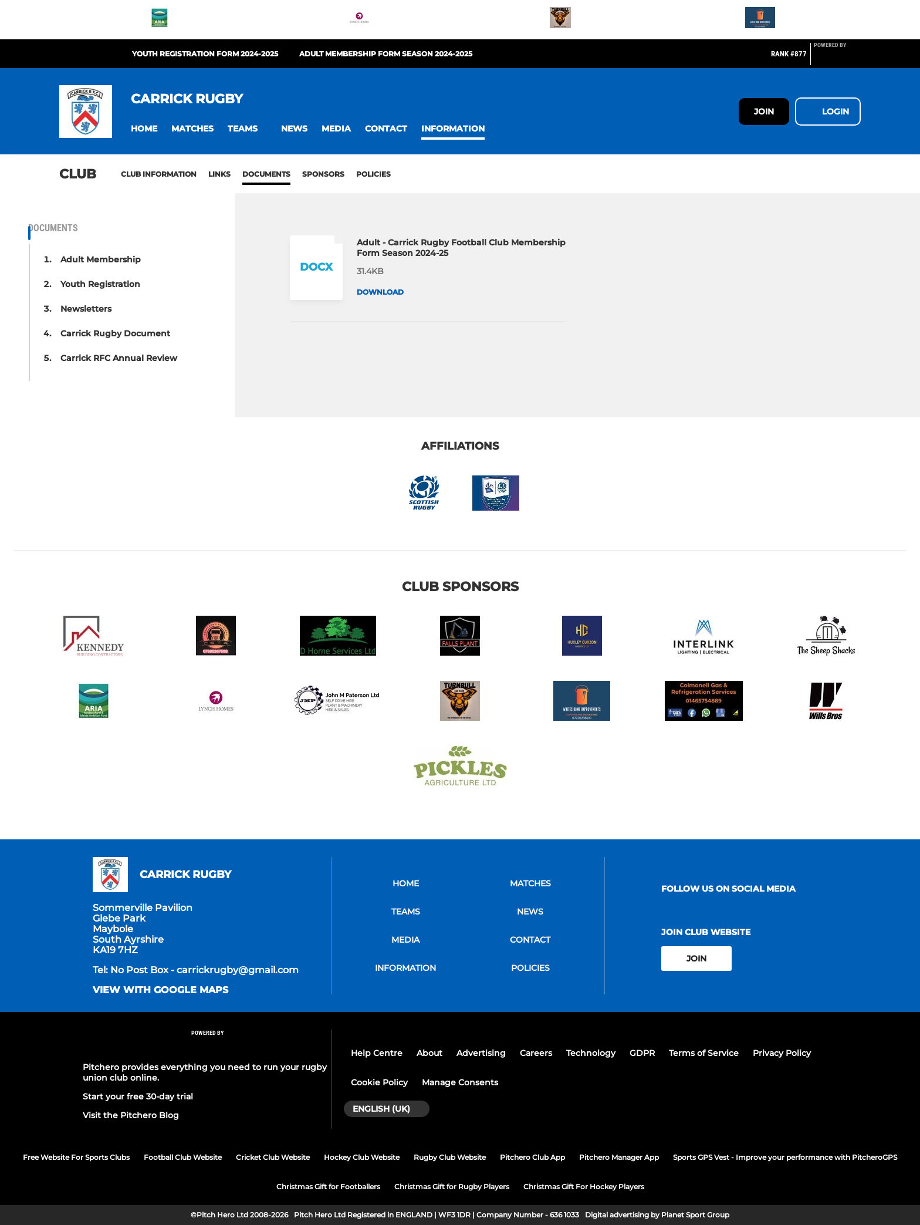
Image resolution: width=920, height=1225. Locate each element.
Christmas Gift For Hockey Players (583, 1186)
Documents (266, 174)
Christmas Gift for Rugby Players (451, 1186)
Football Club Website (183, 1157)
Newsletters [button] (85, 308)
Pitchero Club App (532, 1157)
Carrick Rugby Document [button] (115, 333)
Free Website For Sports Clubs (76, 1157)
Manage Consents (460, 1082)
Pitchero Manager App (619, 1157)
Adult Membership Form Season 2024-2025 (385, 53)
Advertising (481, 1053)
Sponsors (323, 174)
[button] (144, 128)
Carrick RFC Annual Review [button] (118, 358)
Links (219, 174)
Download (380, 292)
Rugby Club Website (450, 1157)
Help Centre (376, 1053)
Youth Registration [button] (100, 284)
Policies (373, 174)
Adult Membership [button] (100, 259)
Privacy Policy (782, 1053)
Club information (159, 174)
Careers (536, 1053)
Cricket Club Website (273, 1157)
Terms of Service (704, 1053)
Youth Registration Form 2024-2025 (205, 53)
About (429, 1053)
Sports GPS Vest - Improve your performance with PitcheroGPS (785, 1157)
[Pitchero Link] (837, 59)
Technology (590, 1053)
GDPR (642, 1053)
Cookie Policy (379, 1082)
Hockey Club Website (362, 1157)
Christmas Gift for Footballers (328, 1186)
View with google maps (160, 990)
